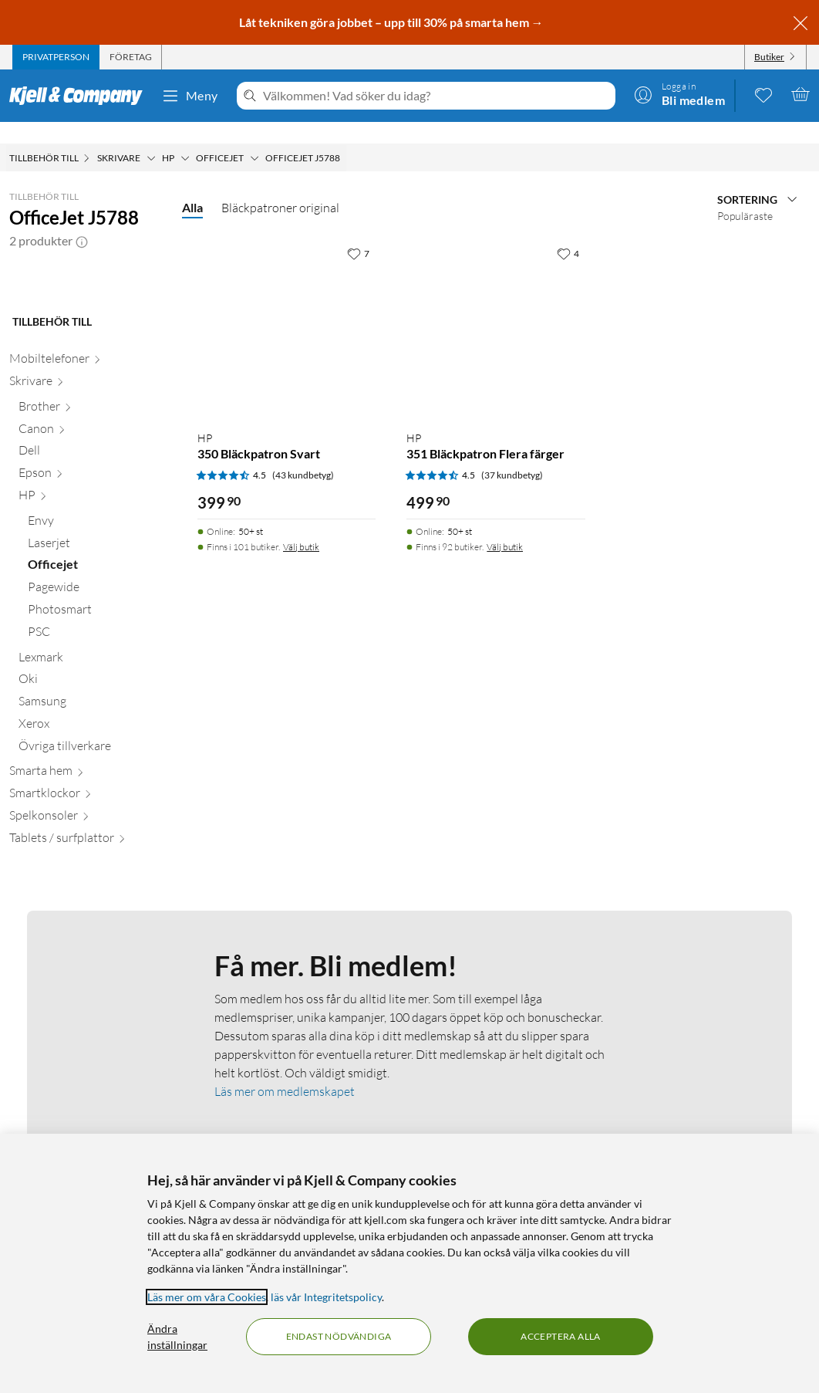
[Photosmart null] (95, 736)
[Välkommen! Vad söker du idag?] (436, 95)
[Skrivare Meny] (151, 136)
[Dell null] (91, 577)
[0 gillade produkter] (763, 94)
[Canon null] (91, 555)
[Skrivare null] (86, 507)
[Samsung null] (91, 828)
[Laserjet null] (95, 669)
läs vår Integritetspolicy (326, 1296)
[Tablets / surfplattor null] (86, 964)
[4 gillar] (568, 231)
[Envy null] (95, 647)
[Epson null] (91, 599)
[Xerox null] (91, 850)
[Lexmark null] (91, 784)
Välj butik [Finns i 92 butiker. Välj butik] (505, 525)
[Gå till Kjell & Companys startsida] (80, 95)
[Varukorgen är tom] (800, 94)
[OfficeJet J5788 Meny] (344, 136)
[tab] (55, 57)
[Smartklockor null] (86, 919)
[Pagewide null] (95, 713)
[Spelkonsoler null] (86, 942)
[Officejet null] (95, 691)
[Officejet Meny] (254, 136)
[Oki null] (91, 805)
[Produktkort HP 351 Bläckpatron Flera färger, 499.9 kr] (495, 306)
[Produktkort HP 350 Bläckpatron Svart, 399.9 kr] (286, 306)
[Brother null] (91, 533)
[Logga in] (679, 94)
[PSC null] (95, 758)
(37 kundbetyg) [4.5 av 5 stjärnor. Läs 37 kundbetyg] (512, 453)
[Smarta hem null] (86, 897)
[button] (81, 219)
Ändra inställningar (177, 1336)
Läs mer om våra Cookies (206, 1296)
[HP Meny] (185, 136)
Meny (189, 95)
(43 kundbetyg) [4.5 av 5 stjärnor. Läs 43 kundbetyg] (303, 453)
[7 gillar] (358, 231)
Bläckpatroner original (280, 186)
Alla (192, 185)
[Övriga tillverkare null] (91, 872)
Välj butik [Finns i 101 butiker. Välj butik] (301, 525)
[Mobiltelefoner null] (86, 485)
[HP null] (91, 621)
